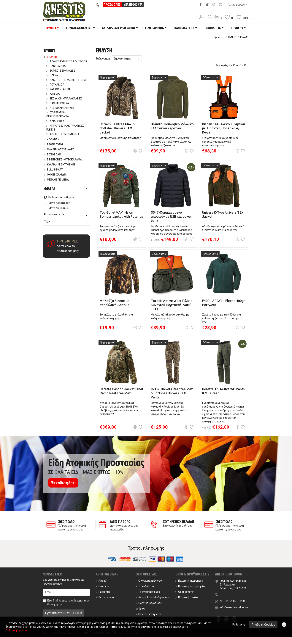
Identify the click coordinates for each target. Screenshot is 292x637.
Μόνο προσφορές (59, 202)
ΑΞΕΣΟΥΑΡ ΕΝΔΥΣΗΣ (60, 107)
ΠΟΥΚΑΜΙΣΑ (55, 84)
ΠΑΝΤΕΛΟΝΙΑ (56, 66)
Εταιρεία (102, 586)
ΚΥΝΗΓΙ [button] (51, 28)
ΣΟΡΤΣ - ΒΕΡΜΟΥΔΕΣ (60, 70)
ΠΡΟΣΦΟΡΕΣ (112, 5)
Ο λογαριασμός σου (149, 580)
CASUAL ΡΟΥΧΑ (57, 103)
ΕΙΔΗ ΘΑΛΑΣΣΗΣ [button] (184, 28)
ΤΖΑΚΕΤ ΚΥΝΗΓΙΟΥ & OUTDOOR (66, 61)
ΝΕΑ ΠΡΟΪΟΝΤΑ (133, 5)
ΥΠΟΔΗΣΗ (51, 139)
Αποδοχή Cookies (263, 624)
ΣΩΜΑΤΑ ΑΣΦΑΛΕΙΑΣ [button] (79, 28)
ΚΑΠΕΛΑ (53, 93)
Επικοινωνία (105, 597)
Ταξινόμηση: (103, 58)
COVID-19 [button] (237, 28)
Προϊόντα (219, 37)
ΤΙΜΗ (47, 221)
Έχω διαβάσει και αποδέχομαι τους (68, 602)
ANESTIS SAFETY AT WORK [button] (118, 28)
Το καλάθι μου (145, 586)
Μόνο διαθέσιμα (58, 208)
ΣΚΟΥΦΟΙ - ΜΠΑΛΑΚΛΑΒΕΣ (64, 98)
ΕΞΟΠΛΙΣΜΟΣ (53, 144)
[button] (218, 19)
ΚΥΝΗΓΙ (232, 37)
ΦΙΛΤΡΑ (49, 188)
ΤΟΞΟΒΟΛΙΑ (52, 154)
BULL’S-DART (53, 169)
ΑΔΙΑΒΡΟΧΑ (55, 121)
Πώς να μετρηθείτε (148, 614)
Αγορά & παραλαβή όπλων (153, 597)
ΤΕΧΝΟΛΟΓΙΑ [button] (212, 28)
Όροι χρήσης (55, 604)
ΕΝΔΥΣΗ (50, 56)
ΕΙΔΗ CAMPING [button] (154, 28)
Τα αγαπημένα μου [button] (148, 591)
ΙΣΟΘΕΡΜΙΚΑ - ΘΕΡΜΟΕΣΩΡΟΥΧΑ (57, 114)
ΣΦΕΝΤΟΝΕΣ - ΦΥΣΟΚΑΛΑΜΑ (63, 159)
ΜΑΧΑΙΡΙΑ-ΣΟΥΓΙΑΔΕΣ (59, 149)
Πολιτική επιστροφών (190, 586)
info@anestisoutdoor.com (235, 607)
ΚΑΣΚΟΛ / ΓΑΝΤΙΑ (58, 89)
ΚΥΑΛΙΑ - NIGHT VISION (59, 164)
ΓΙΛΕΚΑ (52, 75)
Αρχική (101, 580)
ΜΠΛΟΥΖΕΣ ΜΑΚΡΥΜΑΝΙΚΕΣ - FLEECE (65, 127)
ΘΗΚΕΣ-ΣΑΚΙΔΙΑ (55, 174)
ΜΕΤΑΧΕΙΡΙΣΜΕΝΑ (56, 179)
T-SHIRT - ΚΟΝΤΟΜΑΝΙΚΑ (62, 134)
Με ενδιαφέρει (63, 482)
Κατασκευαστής (54, 214)
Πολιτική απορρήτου (189, 580)
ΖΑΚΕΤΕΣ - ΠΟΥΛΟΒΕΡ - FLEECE (66, 79)
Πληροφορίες (236, 4)
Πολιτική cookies (187, 597)
